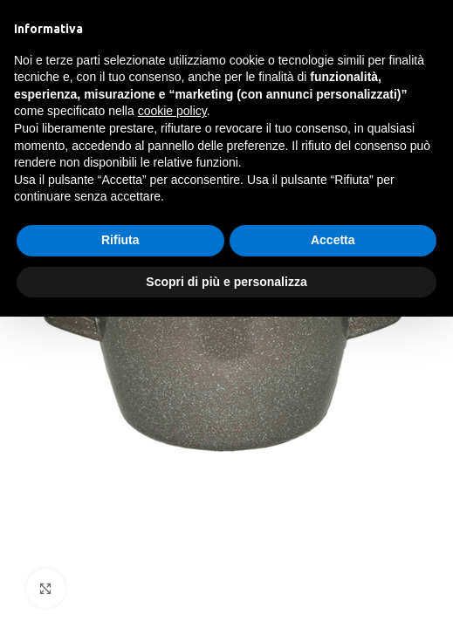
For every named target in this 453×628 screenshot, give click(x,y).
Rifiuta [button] (120, 240)
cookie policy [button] (172, 111)
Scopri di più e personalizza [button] (226, 282)
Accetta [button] (333, 240)
